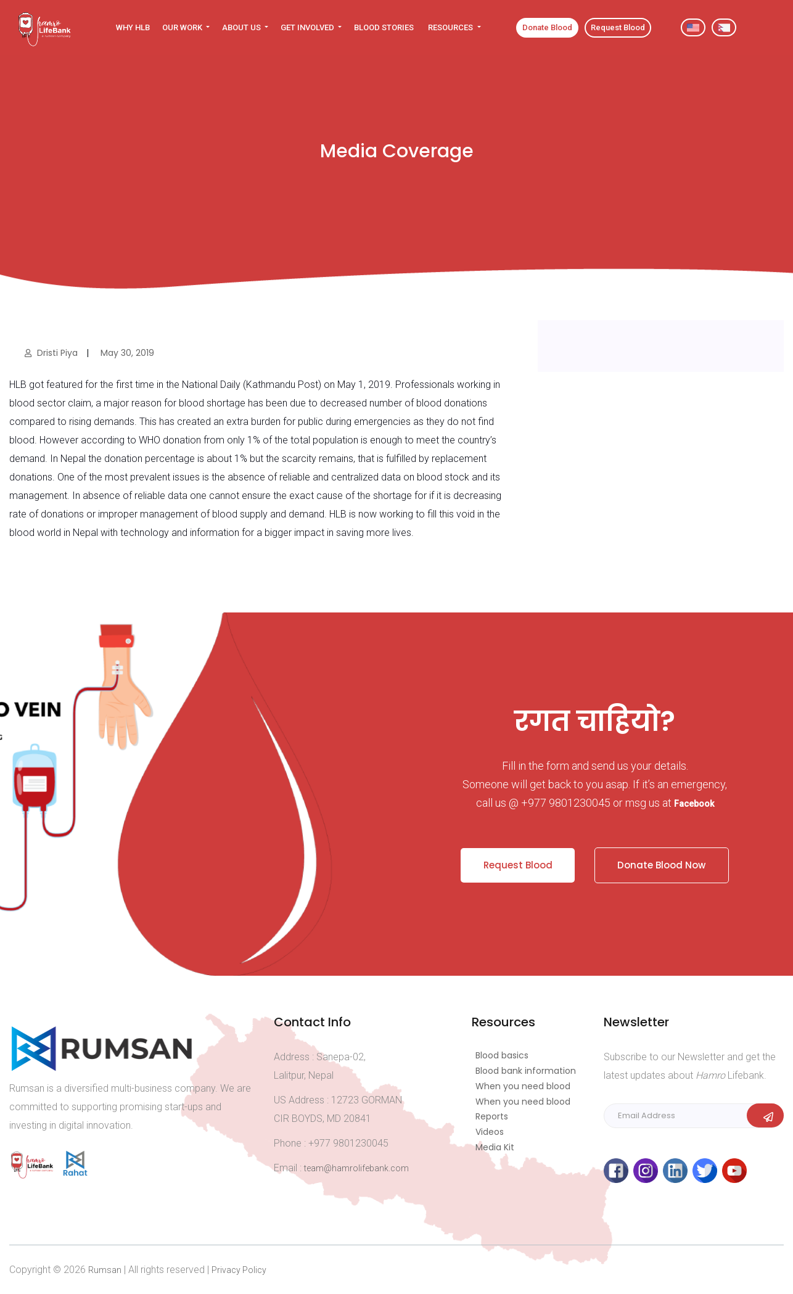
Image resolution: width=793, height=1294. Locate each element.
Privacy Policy (239, 1269)
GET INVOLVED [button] (308, 27)
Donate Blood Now (664, 862)
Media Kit (494, 1146)
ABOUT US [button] (242, 27)
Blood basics (501, 1055)
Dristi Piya (52, 353)
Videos (489, 1131)
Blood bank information (525, 1070)
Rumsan (104, 1269)
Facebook (694, 804)
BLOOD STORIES (384, 27)
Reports (491, 1116)
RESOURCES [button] (451, 27)
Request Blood (515, 862)
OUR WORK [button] (183, 27)
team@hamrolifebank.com (356, 1167)
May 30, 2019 (126, 353)
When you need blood (522, 1085)
